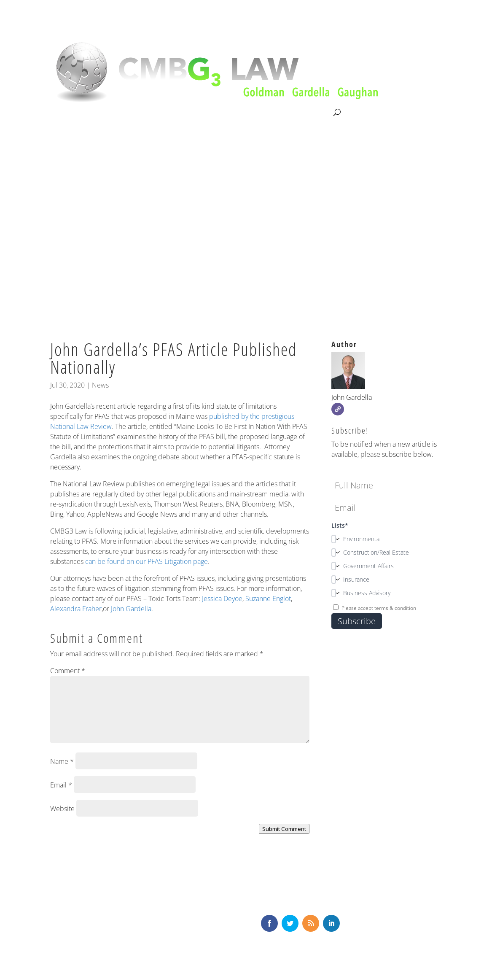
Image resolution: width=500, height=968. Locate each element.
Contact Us (314, 112)
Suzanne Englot (268, 598)
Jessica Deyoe (222, 598)
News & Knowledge (256, 112)
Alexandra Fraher (76, 608)
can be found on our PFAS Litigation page (146, 561)
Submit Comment (284, 829)
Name (62, 761)
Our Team (200, 112)
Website (62, 808)
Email (61, 785)
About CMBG (68, 113)
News (100, 385)
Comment (67, 670)
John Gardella (131, 608)
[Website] (337, 409)
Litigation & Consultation (137, 112)
